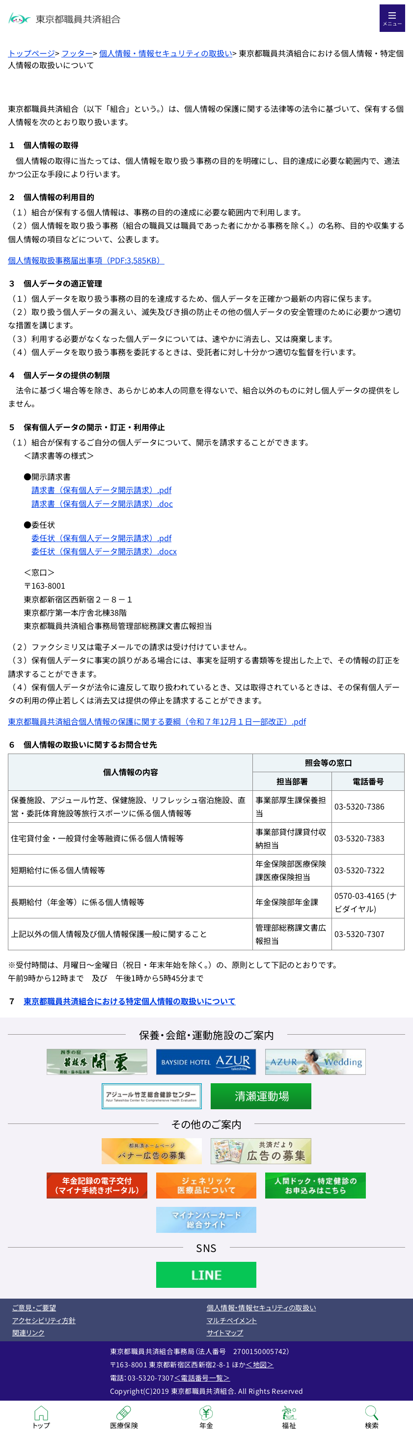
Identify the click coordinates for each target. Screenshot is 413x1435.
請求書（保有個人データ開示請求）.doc (102, 503)
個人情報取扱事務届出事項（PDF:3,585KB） (86, 260)
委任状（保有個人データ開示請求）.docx (104, 551)
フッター (77, 53)
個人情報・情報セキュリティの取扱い (165, 53)
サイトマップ (225, 1332)
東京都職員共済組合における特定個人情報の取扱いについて (130, 1001)
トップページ (31, 53)
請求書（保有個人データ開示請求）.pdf (101, 490)
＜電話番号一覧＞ (202, 1378)
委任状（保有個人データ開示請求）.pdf (101, 538)
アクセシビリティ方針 (44, 1320)
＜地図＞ (260, 1364)
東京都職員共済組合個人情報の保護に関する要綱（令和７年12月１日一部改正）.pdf (157, 721)
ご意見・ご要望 (34, 1307)
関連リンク (28, 1332)
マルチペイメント (232, 1320)
